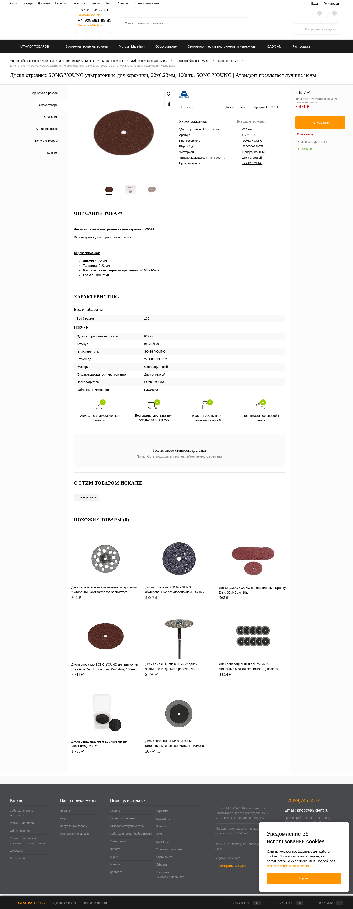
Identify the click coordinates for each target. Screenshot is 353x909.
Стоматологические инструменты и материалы (28, 843)
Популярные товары (74, 828)
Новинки (65, 813)
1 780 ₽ (105, 756)
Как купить (163, 821)
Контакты (162, 844)
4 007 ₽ (179, 603)
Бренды (115, 866)
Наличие (52, 152)
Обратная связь (27, 903)
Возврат (161, 828)
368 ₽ (253, 603)
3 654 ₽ (253, 679)
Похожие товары (46, 140)
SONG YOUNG (252, 163)
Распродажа (18, 861)
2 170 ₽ (179, 679)
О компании (143, 3)
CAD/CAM (16, 853)
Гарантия (162, 813)
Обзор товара (48, 105)
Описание (51, 116)
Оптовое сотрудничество (70, 3)
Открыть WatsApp (89, 25)
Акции (64, 820)
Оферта (161, 867)
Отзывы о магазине (169, 851)
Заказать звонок (88, 15)
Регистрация (331, 3)
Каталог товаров (33, 46)
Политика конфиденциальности (171, 877)
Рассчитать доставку (312, 142)
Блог (159, 836)
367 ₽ (105, 603)
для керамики (87, 499)
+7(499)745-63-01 (63, 903)
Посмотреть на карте (230, 868)
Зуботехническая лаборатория (111, 3)
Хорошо (304, 878)
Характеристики (47, 128)
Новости (161, 3)
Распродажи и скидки (74, 836)
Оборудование (20, 833)
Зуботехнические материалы (21, 815)
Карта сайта (164, 859)
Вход (314, 3)
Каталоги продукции (37, 3)
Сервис (14, 3)
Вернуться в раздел (44, 93)
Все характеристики (251, 121)
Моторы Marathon (22, 825)
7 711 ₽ (105, 679)
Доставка (116, 874)
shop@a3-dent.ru (312, 813)
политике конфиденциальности (288, 866)
